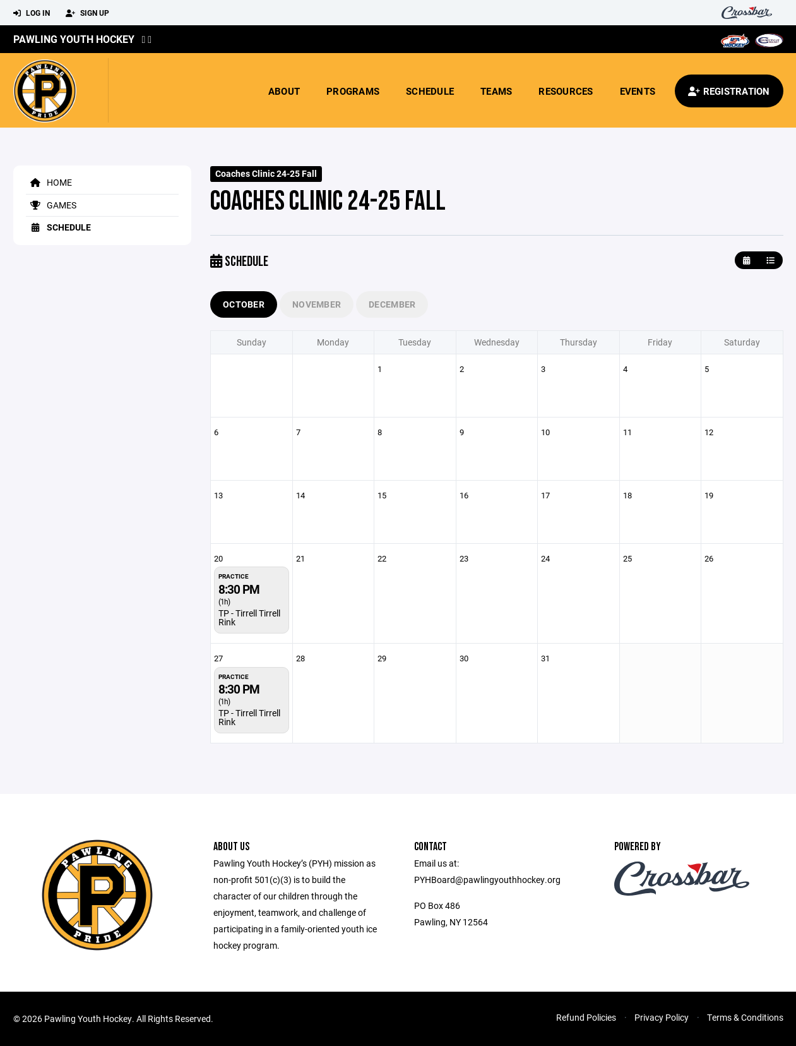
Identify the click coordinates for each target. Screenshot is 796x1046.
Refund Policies (586, 1017)
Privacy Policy (661, 1017)
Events (638, 91)
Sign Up (87, 13)
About (284, 91)
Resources (565, 91)
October (243, 304)
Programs (352, 91)
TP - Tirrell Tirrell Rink (249, 617)
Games (51, 205)
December (392, 304)
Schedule (430, 91)
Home (49, 182)
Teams (496, 91)
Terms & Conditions (745, 1017)
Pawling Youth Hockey (73, 38)
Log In (31, 13)
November (316, 304)
